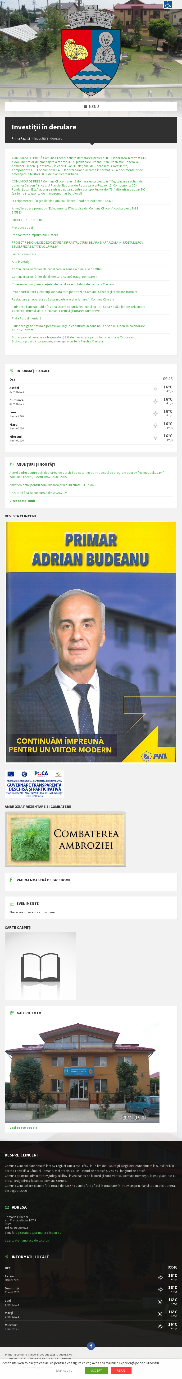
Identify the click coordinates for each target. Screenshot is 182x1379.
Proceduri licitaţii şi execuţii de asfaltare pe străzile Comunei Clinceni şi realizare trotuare (75, 292)
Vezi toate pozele (23, 1127)
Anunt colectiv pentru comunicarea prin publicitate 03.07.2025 (52, 485)
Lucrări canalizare (24, 254)
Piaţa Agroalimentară (26, 318)
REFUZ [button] (121, 1371)
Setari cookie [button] (63, 1371)
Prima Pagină (21, 138)
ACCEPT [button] (96, 1371)
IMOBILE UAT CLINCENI (27, 220)
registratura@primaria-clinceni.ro (37, 1232)
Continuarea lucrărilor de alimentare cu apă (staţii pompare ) (54, 276)
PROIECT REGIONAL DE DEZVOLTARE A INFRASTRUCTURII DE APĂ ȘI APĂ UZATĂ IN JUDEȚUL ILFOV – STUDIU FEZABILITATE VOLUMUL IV (79, 244)
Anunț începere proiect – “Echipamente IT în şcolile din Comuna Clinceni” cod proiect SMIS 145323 (75, 210)
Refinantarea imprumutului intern (35, 235)
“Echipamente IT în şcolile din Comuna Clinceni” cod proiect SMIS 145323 (62, 201)
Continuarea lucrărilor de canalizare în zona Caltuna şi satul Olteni (57, 269)
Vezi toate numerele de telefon (27, 1240)
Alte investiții (21, 261)
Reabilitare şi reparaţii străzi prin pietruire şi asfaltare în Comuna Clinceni (63, 299)
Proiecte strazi (22, 227)
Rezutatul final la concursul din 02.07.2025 (38, 493)
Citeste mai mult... (23, 501)
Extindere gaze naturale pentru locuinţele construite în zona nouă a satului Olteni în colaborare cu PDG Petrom (78, 328)
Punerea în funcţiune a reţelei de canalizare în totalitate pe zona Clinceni (63, 284)
